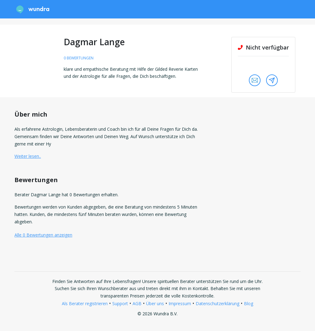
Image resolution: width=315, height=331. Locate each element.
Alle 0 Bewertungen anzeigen (43, 235)
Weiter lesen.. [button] (27, 156)
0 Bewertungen (79, 58)
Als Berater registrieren (85, 303)
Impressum (180, 303)
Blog (248, 303)
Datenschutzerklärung (217, 303)
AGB (137, 303)
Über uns (155, 303)
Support (120, 303)
